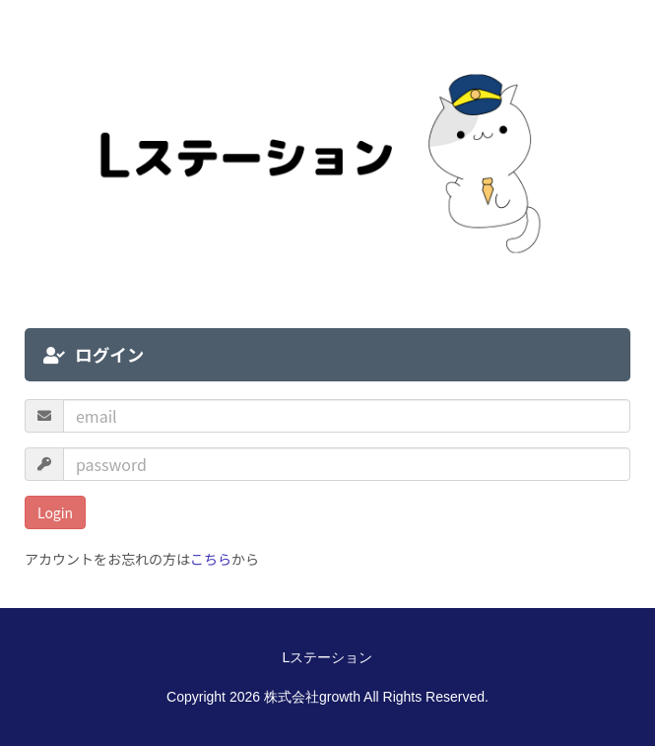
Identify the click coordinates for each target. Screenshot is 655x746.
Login (55, 512)
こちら (210, 559)
